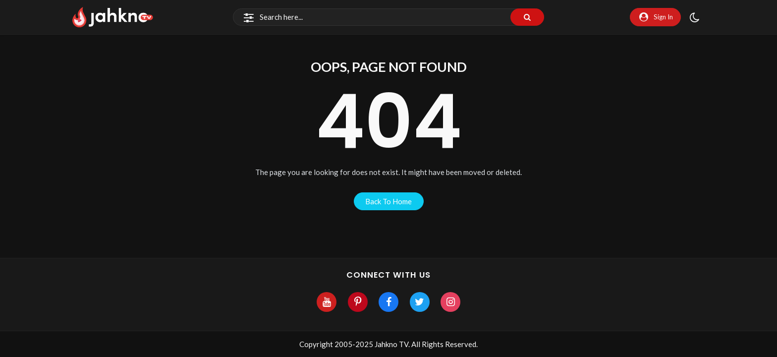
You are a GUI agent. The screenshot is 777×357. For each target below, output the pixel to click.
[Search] (388, 17)
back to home (388, 201)
